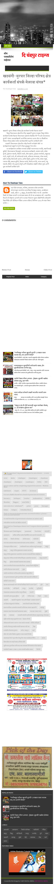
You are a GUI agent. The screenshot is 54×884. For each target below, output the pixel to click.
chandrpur (7, 482)
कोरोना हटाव (26, 539)
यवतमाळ (11, 615)
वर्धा (33, 630)
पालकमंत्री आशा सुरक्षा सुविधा (11, 596)
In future (33, 491)
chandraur (44, 478)
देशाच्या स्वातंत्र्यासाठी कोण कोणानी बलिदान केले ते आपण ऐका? (20, 585)
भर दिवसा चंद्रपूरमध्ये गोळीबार (11, 604)
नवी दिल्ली (16, 588)
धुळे (41, 585)
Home (27, 270)
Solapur (14, 510)
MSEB (47, 498)
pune (36, 506)
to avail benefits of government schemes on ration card (23, 519)
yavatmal (28, 531)
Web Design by (15, 881)
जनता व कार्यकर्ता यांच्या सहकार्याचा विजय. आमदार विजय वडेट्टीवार (21, 565)
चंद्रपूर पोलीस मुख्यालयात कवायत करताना (21, 550)
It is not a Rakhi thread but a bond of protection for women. (24, 494)
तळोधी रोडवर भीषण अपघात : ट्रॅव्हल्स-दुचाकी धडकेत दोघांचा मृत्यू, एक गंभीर (31, 379)
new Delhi (25, 502)
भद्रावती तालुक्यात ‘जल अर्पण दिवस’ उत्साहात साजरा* (26, 600)
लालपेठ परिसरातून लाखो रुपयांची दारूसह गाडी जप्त (16, 626)
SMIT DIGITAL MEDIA (41, 881)
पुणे (23, 596)
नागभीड (31, 588)
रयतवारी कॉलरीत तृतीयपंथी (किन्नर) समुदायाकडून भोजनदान (33, 615)
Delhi (39, 482)
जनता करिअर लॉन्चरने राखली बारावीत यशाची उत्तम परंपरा (30, 393)
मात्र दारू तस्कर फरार (35, 611)
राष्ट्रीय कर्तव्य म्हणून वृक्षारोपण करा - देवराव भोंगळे (17, 619)
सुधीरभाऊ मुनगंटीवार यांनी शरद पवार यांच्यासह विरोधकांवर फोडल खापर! (22, 645)
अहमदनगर (6, 535)
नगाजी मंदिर (7, 588)
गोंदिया (39, 543)
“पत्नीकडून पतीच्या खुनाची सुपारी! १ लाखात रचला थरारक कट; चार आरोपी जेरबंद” (30, 353)
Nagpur (15, 502)
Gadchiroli (7, 491)
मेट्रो (5, 615)
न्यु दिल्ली (39, 588)
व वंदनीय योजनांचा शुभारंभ (10, 630)
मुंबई (46, 611)
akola (13, 478)
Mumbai (7, 502)
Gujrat (16, 491)
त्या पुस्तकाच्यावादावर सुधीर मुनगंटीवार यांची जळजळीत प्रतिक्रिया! (20, 577)
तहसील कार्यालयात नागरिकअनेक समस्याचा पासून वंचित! (18, 573)
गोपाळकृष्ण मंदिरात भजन (10, 546)
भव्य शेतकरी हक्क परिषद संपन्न (31, 604)
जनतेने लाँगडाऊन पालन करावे (11, 569)
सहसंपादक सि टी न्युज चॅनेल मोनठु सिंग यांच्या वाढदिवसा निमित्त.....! (21, 638)
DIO (46, 482)
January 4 (7, 498)
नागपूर (24, 588)
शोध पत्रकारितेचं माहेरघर (8, 57)
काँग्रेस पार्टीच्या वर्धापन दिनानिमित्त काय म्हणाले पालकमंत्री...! (28, 535)
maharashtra (37, 498)
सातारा (43, 638)
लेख (34, 626)
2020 (5, 478)
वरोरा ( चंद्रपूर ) (25, 630)
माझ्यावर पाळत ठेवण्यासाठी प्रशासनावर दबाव (15, 611)
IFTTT (24, 491)
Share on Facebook (12, 171)
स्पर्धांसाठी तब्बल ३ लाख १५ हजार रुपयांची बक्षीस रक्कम (18, 649)
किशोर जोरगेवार (15, 539)
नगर (47, 585)
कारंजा (5, 539)
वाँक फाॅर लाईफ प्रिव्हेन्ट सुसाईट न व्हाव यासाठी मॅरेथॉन (17, 634)
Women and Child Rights (12, 531)
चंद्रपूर (5, 550)
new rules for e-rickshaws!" (13, 506)
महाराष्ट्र (42, 607)
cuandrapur (30, 482)
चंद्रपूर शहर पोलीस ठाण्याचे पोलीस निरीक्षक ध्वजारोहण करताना (20, 558)
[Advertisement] (27, 22)
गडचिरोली (35, 539)
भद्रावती (6, 600)
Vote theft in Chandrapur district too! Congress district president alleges (26, 527)
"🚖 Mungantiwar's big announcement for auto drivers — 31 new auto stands (26, 474)
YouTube (38, 531)
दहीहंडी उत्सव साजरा (9, 581)
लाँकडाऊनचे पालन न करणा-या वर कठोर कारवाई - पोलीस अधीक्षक (21, 623)
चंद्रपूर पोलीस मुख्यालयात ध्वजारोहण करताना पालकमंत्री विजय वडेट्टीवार (22, 554)
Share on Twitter (33, 171)
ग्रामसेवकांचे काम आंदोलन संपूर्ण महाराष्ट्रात (31, 546)
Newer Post (6, 270)
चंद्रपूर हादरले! (43, 558)
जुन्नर (23, 569)
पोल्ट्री (39, 596)
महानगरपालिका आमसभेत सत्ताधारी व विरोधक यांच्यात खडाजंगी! (20, 607)
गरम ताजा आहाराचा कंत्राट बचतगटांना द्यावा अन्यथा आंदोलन (19, 543)
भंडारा (45, 596)
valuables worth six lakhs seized (15, 522)
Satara (6, 510)
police (29, 506)
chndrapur (18, 482)
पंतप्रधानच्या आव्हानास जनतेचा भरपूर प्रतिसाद (15, 592)
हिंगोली (38, 649)
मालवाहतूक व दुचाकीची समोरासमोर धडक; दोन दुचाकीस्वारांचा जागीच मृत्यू (29, 366)
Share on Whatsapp (13, 177)
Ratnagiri (45, 506)
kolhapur (17, 498)
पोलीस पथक (31, 596)
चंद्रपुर (46, 546)
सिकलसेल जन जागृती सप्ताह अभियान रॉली (14, 642)
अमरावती (47, 531)
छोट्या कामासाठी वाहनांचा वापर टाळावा (20, 562)
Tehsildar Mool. (25, 510)
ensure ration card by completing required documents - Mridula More (26, 486)
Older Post (48, 270)
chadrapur (21, 478)
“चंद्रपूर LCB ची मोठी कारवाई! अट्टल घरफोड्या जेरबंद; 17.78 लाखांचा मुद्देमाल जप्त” (31, 406)
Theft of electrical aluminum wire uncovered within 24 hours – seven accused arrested (26, 514)
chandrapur (33, 478)
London (26, 498)
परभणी (32, 592)
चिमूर (5, 562)
